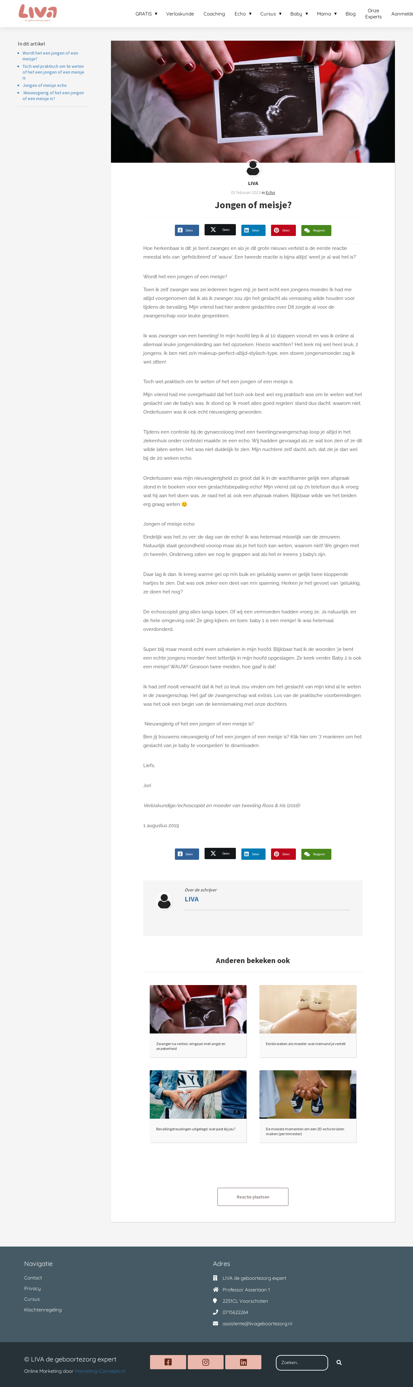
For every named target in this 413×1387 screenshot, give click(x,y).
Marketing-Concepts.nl (100, 1371)
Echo (270, 192)
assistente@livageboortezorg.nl (257, 1323)
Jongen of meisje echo (45, 85)
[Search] (339, 1363)
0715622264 (235, 1312)
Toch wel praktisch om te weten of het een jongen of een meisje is (53, 72)
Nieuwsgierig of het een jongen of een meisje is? (53, 95)
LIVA (253, 183)
